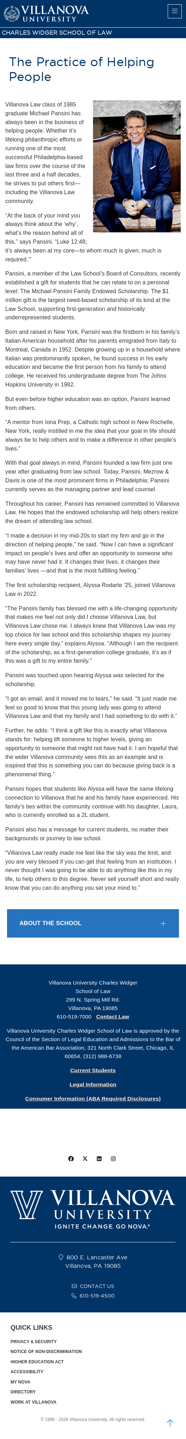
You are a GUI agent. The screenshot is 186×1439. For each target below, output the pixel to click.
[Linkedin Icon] (99, 1159)
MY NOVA (20, 1382)
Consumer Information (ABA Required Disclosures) (93, 1099)
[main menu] (175, 11)
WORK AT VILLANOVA (33, 1402)
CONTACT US (97, 1286)
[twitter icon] (85, 1159)
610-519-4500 (97, 1296)
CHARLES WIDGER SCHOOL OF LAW (57, 33)
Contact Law (112, 1017)
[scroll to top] (170, 1423)
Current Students (93, 1070)
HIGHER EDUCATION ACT (37, 1361)
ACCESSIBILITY (27, 1371)
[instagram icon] (113, 1159)
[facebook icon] (71, 1159)
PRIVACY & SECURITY (34, 1341)
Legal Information (93, 1084)
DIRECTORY (23, 1391)
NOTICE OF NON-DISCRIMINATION (46, 1351)
